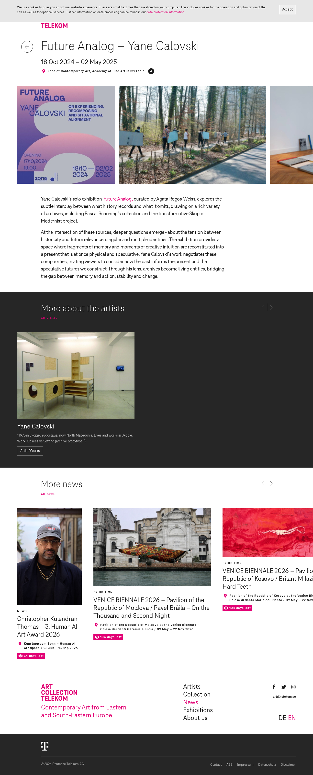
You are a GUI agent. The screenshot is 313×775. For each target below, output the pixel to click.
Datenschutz (267, 765)
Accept (287, 9)
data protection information (165, 12)
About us (195, 718)
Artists (192, 687)
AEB (229, 765)
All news (48, 494)
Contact (216, 765)
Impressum (245, 765)
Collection (197, 694)
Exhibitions (198, 710)
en (292, 718)
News (190, 702)
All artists (49, 318)
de (282, 718)
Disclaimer (288, 765)
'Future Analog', (117, 199)
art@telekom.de (284, 696)
